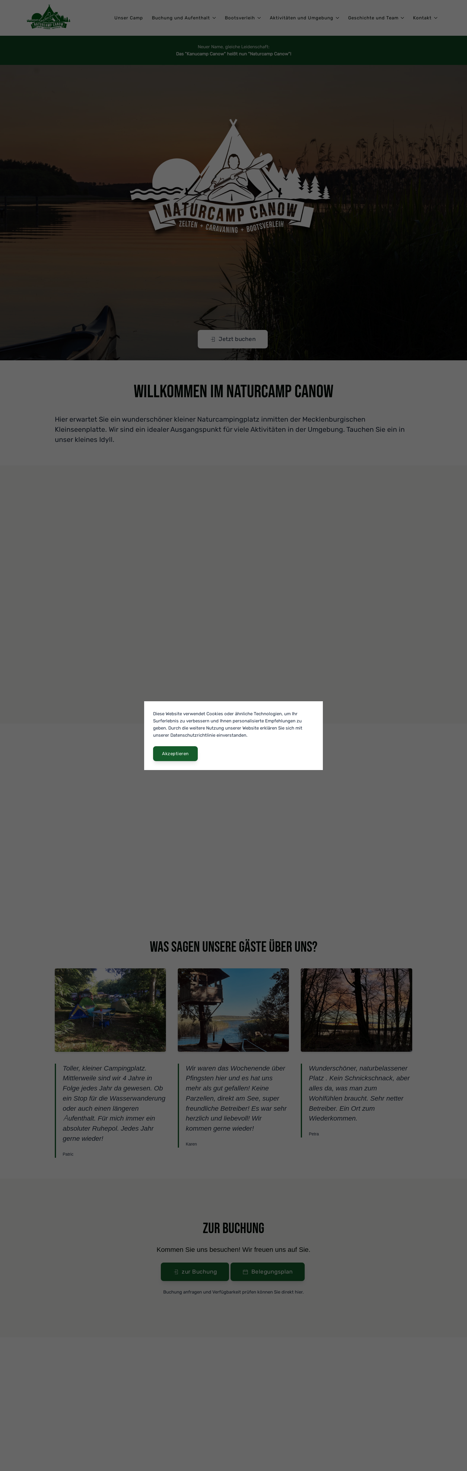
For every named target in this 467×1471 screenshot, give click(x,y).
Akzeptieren (175, 753)
